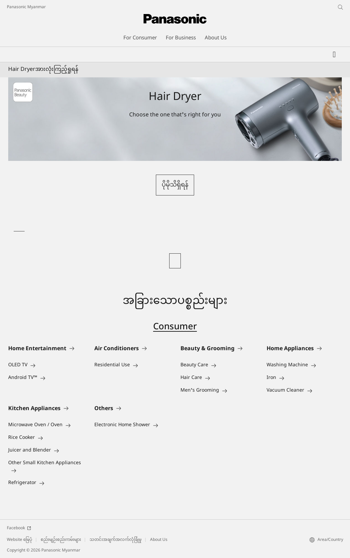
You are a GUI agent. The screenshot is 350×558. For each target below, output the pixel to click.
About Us (158, 540)
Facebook (19, 528)
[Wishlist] (334, 54)
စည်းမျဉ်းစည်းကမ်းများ (61, 540)
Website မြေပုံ (19, 540)
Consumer (175, 327)
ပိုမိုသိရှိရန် (175, 185)
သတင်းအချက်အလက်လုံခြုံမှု (116, 540)
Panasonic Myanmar (26, 7)
